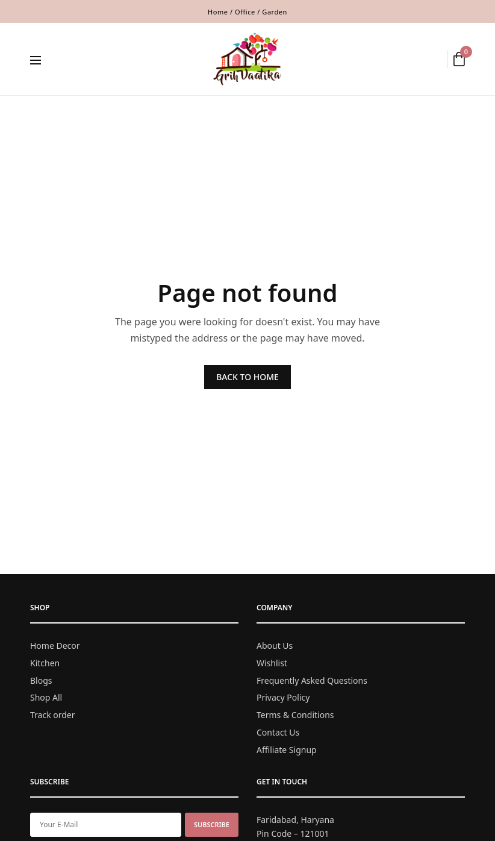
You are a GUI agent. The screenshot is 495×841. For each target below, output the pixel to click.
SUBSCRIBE (211, 823)
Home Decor (55, 645)
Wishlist (272, 662)
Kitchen (45, 662)
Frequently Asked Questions (312, 680)
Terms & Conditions (295, 715)
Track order (52, 715)
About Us (275, 645)
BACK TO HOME (247, 377)
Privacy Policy (283, 697)
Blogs (41, 680)
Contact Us (278, 732)
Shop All (46, 697)
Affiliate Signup (287, 749)
